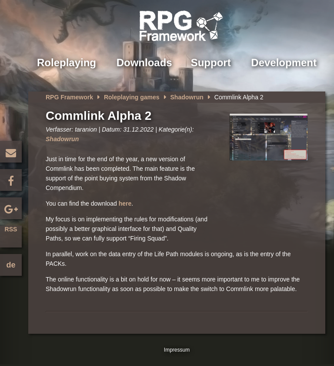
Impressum (177, 350)
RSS (11, 229)
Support (211, 62)
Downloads (144, 62)
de (10, 265)
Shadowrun (187, 97)
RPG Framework (69, 97)
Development (284, 62)
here (125, 203)
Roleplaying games (132, 97)
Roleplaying (66, 62)
